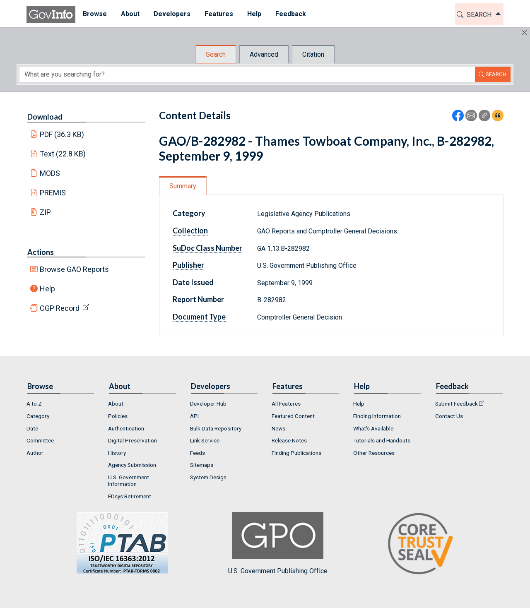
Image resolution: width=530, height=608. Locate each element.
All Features (286, 403)
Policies (118, 416)
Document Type (199, 316)
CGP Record (60, 308)
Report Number (198, 299)
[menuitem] (94, 14)
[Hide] (524, 32)
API (194, 416)
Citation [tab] (313, 54)
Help (47, 288)
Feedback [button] (290, 14)
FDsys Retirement (129, 496)
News (278, 428)
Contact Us (449, 416)
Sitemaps (201, 464)
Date (32, 428)
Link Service (204, 440)
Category (189, 213)
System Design (208, 477)
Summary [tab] (182, 186)
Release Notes (289, 440)
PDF (62, 134)
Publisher (188, 264)
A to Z (34, 403)
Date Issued (193, 282)
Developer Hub (208, 403)
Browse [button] (94, 14)
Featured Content (293, 416)
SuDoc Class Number (207, 247)
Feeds (197, 452)
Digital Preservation (132, 440)
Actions (40, 252)
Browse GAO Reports (74, 269)
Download (45, 116)
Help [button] (254, 14)
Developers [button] (171, 14)
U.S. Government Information (128, 480)
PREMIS (53, 192)
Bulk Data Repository (215, 428)
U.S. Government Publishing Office (278, 543)
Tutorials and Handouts (381, 440)
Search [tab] (216, 54)
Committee (40, 440)
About (115, 403)
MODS (50, 173)
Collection (190, 230)
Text (63, 153)
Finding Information (377, 416)
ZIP (45, 212)
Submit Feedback (456, 403)
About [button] (129, 14)
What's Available (373, 428)
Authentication (126, 428)
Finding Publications (296, 452)
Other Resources (374, 452)
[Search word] (247, 74)
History (117, 452)
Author (34, 452)
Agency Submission (132, 464)
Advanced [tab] (264, 54)
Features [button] (218, 14)
